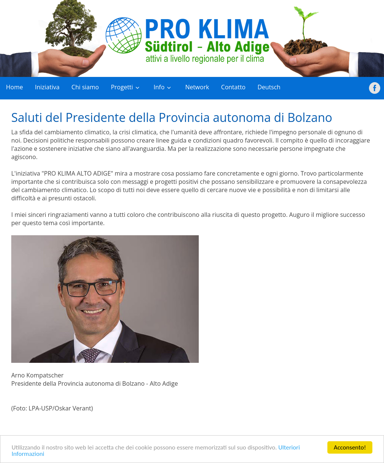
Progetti (122, 87)
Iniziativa (47, 87)
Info (159, 87)
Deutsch (269, 87)
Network (197, 87)
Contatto (233, 87)
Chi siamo (85, 87)
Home (14, 87)
